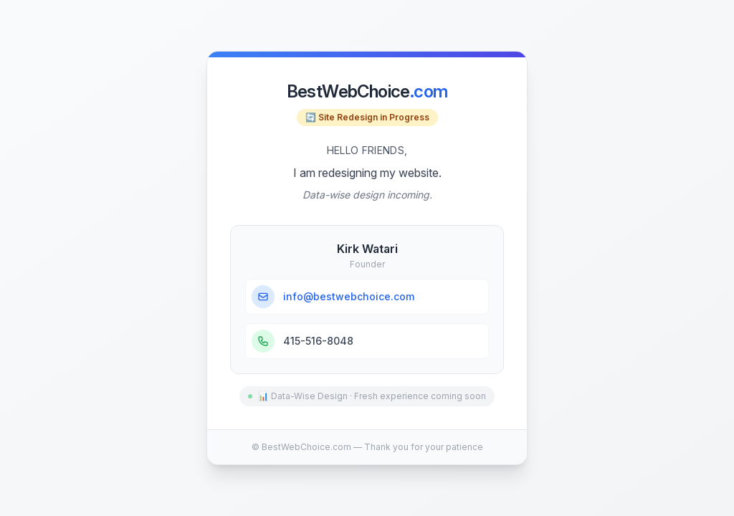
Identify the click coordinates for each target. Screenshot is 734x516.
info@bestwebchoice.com (348, 296)
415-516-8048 (318, 341)
